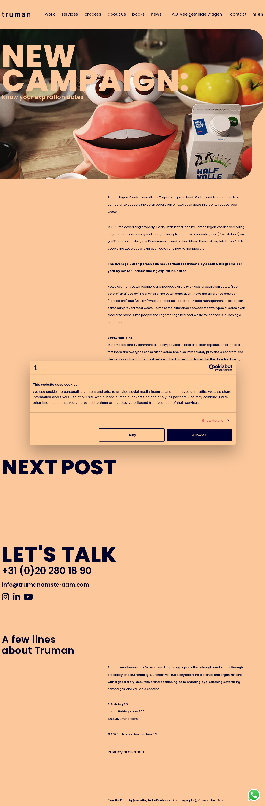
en (260, 14)
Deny (132, 435)
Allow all (199, 435)
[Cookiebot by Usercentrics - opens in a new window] (212, 367)
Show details (212, 420)
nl (254, 14)
